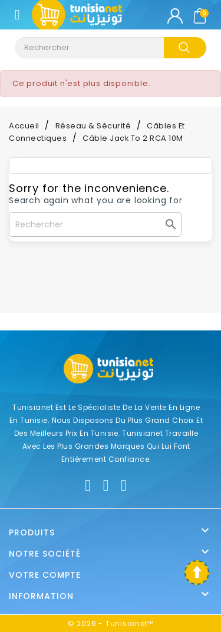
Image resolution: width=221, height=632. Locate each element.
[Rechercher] (95, 224)
